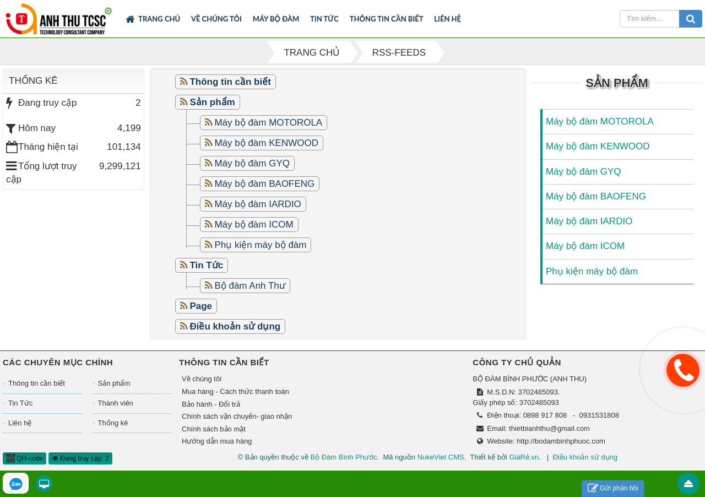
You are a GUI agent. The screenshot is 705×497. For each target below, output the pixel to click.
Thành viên (115, 403)
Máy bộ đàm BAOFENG (264, 184)
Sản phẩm (114, 383)
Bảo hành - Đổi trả (211, 404)
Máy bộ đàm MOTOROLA (268, 122)
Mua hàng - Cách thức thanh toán (235, 391)
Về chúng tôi (216, 18)
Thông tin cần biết (387, 18)
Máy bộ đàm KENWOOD (266, 143)
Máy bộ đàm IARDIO (257, 204)
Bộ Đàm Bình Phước (343, 457)
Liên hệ (447, 18)
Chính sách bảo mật (214, 429)
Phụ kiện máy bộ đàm (260, 245)
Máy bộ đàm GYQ (252, 163)
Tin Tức (324, 18)
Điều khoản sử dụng (584, 457)
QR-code (24, 458)
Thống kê (113, 423)
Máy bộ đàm (276, 18)
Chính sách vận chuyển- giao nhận (237, 416)
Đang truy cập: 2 (80, 458)
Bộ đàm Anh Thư (249, 285)
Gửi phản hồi (613, 488)
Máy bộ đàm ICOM (253, 224)
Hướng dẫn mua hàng (217, 441)
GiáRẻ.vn (524, 457)
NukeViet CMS (440, 457)
